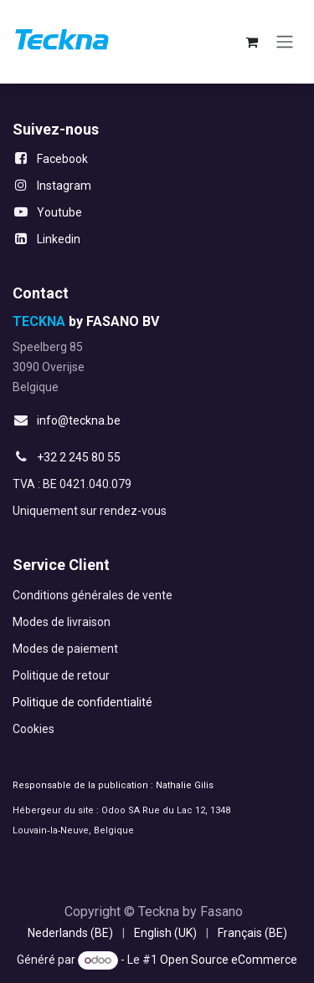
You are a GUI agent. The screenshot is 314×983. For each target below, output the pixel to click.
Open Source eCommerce (228, 959)
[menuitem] (70, 933)
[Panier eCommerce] (251, 42)
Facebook (62, 159)
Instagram (64, 185)
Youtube (59, 212)
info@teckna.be (79, 420)
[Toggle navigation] (284, 42)
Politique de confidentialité (82, 702)
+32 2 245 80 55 (79, 457)
